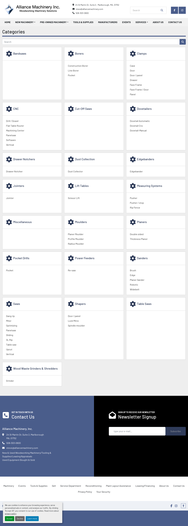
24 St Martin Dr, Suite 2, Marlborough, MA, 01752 (97, 5)
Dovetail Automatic (140, 120)
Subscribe (175, 431)
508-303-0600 (82, 13)
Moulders (81, 222)
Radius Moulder (76, 243)
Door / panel (136, 75)
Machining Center (15, 130)
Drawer (133, 80)
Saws (16, 303)
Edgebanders (145, 159)
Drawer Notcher (14, 171)
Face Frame (136, 84)
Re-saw (72, 270)
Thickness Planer (139, 238)
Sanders (142, 258)
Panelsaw (11, 135)
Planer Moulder (75, 234)
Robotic (134, 284)
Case (132, 65)
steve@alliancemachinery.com (89, 9)
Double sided (137, 234)
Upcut (9, 349)
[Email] (137, 431)
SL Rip (9, 339)
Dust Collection (85, 159)
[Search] (146, 10)
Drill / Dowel (12, 120)
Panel (133, 94)
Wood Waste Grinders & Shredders (35, 368)
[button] (25, 22)
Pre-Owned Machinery (53, 22)
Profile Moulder (76, 238)
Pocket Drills (21, 258)
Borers (79, 53)
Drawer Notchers (24, 159)
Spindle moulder (76, 325)
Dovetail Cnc (136, 125)
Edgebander (136, 171)
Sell (54, 485)
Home (8, 22)
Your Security (103, 491)
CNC (16, 108)
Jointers (18, 185)
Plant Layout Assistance (118, 485)
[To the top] (183, 505)
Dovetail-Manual (138, 130)
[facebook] (174, 10)
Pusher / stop (137, 202)
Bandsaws (19, 53)
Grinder (10, 380)
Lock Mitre (73, 320)
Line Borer (73, 70)
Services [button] (141, 22)
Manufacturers (107, 22)
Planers (142, 222)
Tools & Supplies (83, 22)
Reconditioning (94, 485)
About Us (158, 22)
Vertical (10, 144)
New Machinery (24, 22)
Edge (132, 275)
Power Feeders (84, 258)
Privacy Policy (85, 491)
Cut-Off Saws (83, 108)
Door (132, 70)
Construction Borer (78, 65)
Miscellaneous (22, 222)
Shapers (80, 303)
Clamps (142, 53)
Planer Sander (137, 279)
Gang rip (10, 316)
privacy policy (10, 513)
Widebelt (134, 289)
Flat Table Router (15, 125)
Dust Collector (75, 171)
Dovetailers (144, 108)
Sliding (9, 335)
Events (126, 22)
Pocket (71, 75)
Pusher (133, 198)
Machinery (8, 485)
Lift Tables (82, 185)
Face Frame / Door (139, 89)
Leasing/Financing (145, 485)
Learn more (32, 518)
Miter (8, 320)
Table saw (11, 344)
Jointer (10, 198)
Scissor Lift (74, 198)
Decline (20, 518)
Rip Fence (135, 207)
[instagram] (182, 10)
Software (11, 140)
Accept (10, 518)
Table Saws (144, 303)
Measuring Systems (149, 185)
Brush (133, 270)
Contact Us (175, 22)
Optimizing (11, 325)
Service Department (70, 485)
